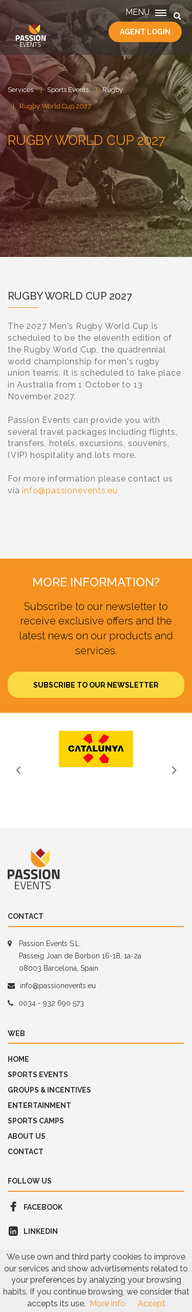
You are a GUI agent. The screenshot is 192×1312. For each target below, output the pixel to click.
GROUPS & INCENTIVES (49, 1090)
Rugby (112, 90)
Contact (26, 1152)
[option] (96, 749)
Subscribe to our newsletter (96, 685)
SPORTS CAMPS (36, 1121)
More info (107, 1303)
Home (18, 1059)
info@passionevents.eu (70, 490)
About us (27, 1136)
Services (20, 90)
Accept (151, 1303)
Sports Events (68, 90)
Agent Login (145, 32)
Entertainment (39, 1105)
